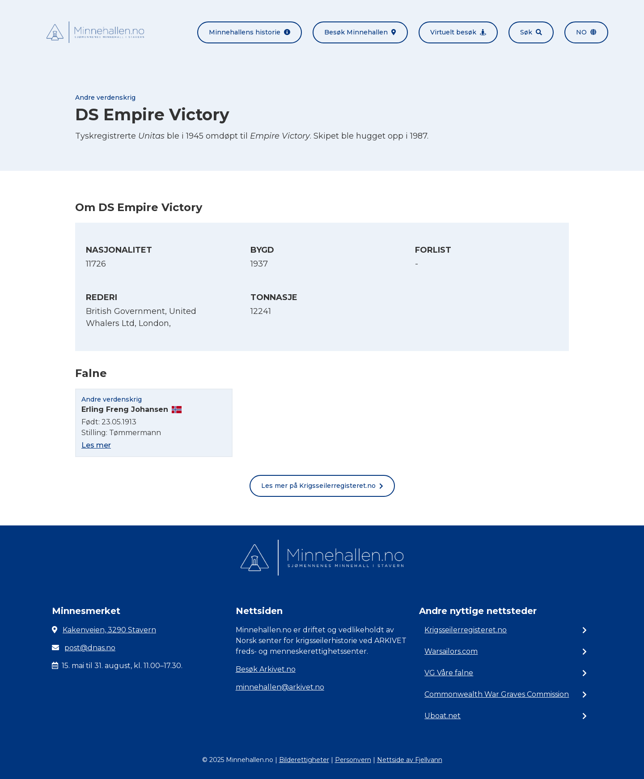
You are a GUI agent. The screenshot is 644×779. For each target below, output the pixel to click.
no (586, 32)
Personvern (353, 760)
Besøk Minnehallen (360, 32)
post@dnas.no (89, 648)
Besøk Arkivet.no (266, 669)
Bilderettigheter (304, 760)
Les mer (96, 445)
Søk (531, 32)
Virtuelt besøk (458, 32)
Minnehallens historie (249, 32)
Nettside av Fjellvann (409, 760)
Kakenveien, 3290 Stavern (109, 630)
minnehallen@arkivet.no (280, 687)
